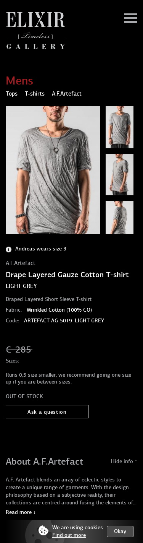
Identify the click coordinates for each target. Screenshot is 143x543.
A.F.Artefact (20, 263)
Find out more (69, 535)
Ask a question (47, 412)
